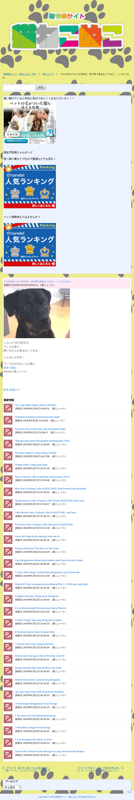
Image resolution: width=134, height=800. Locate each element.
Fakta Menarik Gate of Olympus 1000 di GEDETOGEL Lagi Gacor (45, 512)
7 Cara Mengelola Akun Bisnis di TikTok (33, 739)
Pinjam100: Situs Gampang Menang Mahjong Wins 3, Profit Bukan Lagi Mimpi (51, 584)
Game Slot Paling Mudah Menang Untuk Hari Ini (37, 536)
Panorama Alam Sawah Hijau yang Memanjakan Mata (40, 429)
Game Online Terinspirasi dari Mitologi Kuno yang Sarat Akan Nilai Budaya (49, 751)
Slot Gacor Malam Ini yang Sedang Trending (35, 453)
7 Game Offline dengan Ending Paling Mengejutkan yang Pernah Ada (47, 572)
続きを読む (10, 367)
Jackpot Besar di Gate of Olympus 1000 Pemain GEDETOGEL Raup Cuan (49, 500)
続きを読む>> (12, 389)
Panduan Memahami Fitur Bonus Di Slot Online (37, 548)
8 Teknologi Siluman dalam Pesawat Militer (35, 632)
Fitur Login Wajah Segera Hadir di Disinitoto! (35, 405)
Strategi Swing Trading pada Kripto (31, 465)
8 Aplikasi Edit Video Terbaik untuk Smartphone (37, 596)
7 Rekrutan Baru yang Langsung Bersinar (34, 644)
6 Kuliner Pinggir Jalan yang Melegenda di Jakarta (38, 620)
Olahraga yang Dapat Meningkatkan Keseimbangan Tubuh (42, 441)
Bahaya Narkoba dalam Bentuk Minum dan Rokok (38, 668)
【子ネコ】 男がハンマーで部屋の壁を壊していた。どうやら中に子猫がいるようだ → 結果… (99, 769)
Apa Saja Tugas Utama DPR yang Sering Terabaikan (39, 692)
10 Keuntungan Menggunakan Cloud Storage (36, 704)
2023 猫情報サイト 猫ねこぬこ (64, 797)
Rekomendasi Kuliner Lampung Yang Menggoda (37, 680)
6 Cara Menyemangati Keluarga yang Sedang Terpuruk (40, 608)
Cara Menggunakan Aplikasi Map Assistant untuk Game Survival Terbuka (49, 560)
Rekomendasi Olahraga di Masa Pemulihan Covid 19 (39, 656)
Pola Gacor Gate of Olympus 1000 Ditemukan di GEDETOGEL (44, 524)
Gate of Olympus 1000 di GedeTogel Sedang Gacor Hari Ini (42, 477)
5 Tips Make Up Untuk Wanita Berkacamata (35, 716)
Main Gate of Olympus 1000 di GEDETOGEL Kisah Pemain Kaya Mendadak (50, 488)
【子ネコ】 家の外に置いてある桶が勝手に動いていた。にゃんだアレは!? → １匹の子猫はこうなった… (28, 769)
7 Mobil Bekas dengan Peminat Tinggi (32, 727)
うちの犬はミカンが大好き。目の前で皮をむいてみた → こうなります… (38, 281)
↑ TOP (128, 792)
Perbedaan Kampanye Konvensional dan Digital (37, 417)
